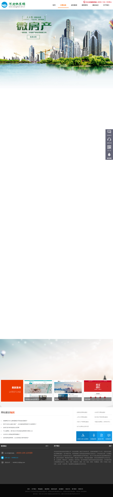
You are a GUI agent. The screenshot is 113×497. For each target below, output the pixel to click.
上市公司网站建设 (82, 417)
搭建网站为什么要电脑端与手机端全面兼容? (15, 420)
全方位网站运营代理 (83, 426)
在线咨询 (93, 439)
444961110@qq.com (19, 462)
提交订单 (101, 439)
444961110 (14, 457)
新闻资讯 (85, 5)
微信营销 (47, 489)
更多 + (47, 446)
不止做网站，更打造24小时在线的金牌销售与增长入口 (18, 431)
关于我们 (106, 5)
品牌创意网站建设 (82, 412)
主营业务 (63, 5)
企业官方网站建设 (100, 412)
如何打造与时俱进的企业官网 (11, 427)
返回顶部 (109, 158)
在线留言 (108, 439)
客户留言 (74, 489)
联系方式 (80, 489)
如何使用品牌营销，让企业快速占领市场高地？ (16, 437)
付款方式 (67, 489)
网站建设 (40, 489)
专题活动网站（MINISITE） (103, 421)
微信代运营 (54, 489)
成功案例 (74, 5)
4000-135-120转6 (82, 439)
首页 (54, 5)
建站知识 (95, 5)
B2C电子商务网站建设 (101, 417)
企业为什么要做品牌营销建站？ (11, 434)
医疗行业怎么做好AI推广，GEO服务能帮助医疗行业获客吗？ (20, 424)
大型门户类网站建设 (83, 421)
